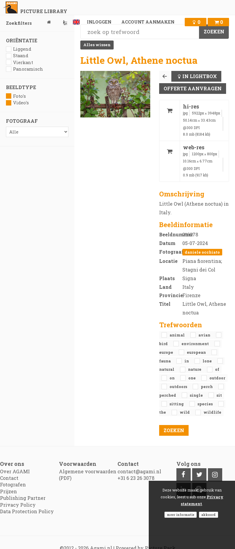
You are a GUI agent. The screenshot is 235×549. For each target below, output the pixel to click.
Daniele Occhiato (202, 252)
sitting (177, 403)
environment (195, 343)
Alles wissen (97, 44)
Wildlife (212, 412)
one (192, 378)
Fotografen (13, 484)
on (173, 378)
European (197, 352)
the (163, 412)
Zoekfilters (37, 23)
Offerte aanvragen (193, 88)
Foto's (16, 96)
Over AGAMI (15, 471)
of (217, 369)
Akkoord (208, 515)
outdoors (179, 386)
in (187, 361)
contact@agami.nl (139, 471)
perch (207, 386)
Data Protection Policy (27, 511)
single (197, 395)
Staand (17, 55)
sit (219, 395)
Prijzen (8, 491)
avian (204, 335)
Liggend (18, 49)
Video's (17, 103)
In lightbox (199, 76)
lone (208, 361)
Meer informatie (180, 515)
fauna (165, 361)
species (206, 403)
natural (167, 369)
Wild (185, 412)
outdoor (217, 378)
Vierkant (19, 62)
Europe (166, 352)
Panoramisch (24, 69)
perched (168, 395)
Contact (9, 478)
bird (164, 343)
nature (195, 369)
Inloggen (99, 22)
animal (178, 335)
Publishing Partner (23, 498)
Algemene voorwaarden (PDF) (87, 474)
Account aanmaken (147, 22)
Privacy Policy (18, 505)
